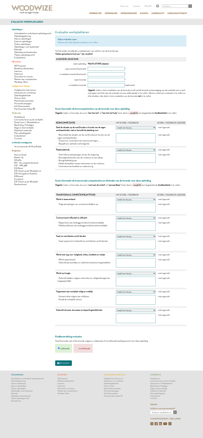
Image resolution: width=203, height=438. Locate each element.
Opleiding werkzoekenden (25, 52)
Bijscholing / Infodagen (24, 125)
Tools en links (20, 98)
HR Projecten (20, 66)
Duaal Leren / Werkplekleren (27, 122)
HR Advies (16, 61)
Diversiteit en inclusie (23, 76)
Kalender (18, 49)
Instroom (18, 71)
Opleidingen (17, 29)
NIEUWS (153, 404)
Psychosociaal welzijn (24, 109)
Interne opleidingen (22, 39)
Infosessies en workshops (25, 92)
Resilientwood (20, 184)
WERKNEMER (111, 13)
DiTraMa (17, 160)
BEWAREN (63, 363)
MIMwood (18, 176)
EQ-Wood (18, 168)
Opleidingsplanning (22, 36)
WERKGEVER (95, 13)
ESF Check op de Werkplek (26, 181)
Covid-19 (18, 138)
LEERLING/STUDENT (177, 13)
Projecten (16, 150)
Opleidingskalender (22, 95)
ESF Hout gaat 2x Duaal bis (25, 173)
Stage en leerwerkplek (24, 127)
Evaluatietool (20, 57)
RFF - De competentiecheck (26, 163)
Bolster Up (18, 157)
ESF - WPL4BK (20, 165)
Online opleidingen (22, 44)
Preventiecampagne (23, 103)
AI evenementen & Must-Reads (27, 146)
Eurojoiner (19, 179)
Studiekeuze (19, 117)
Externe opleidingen (23, 41)
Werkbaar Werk (21, 82)
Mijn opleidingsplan (22, 133)
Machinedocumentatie (24, 101)
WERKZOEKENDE (129, 13)
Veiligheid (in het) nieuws (25, 90)
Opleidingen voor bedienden (26, 47)
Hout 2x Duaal (20, 155)
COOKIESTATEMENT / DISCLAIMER (165, 419)
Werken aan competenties (25, 79)
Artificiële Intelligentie (22, 142)
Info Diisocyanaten (22, 106)
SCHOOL (144, 13)
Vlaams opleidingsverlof (24, 55)
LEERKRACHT (157, 13)
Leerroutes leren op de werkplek (28, 119)
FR (150, 6)
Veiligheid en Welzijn (21, 86)
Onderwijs (16, 113)
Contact (136, 6)
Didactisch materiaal (23, 130)
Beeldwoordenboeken (24, 68)
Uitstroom (18, 74)
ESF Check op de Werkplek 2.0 (27, 171)
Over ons (124, 6)
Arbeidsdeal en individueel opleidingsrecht (32, 33)
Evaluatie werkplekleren (27, 21)
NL (146, 6)
